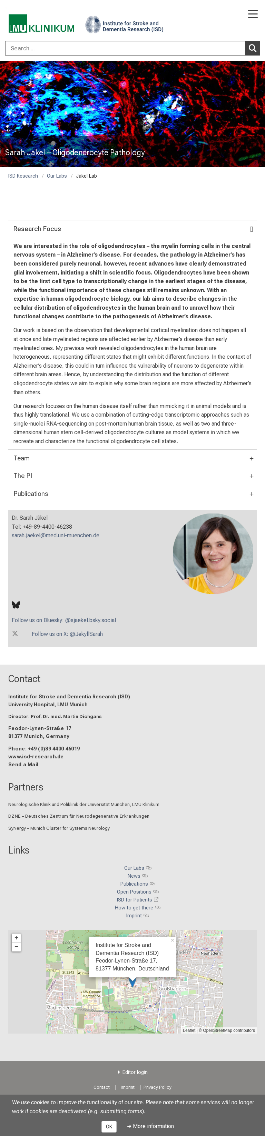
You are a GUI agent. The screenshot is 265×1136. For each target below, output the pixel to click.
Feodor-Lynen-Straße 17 (39, 729)
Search (254, 47)
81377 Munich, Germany (38, 737)
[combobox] (132, 48)
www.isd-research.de (36, 757)
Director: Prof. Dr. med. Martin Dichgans (55, 716)
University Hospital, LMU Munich (48, 705)
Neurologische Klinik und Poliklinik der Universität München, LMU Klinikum (83, 804)
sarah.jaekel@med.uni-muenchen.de (55, 535)
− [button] (16, 947)
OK (109, 1126)
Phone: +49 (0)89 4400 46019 (44, 749)
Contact (24, 679)
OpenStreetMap (217, 1030)
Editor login (135, 1072)
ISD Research (23, 176)
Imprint (128, 1087)
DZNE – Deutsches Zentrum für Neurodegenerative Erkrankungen (79, 816)
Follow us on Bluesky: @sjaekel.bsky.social (64, 620)
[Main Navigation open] (253, 15)
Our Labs (57, 176)
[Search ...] (125, 48)
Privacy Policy (157, 1087)
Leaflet (189, 1030)
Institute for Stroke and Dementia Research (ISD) (69, 697)
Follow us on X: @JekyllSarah (67, 634)
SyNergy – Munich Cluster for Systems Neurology (59, 828)
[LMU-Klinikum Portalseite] (29, 21)
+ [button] (16, 938)
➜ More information (150, 1126)
